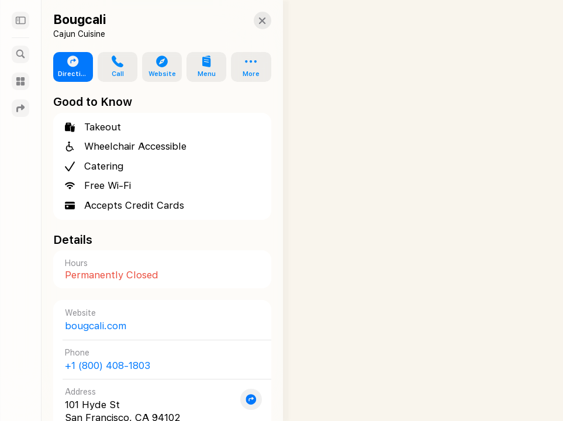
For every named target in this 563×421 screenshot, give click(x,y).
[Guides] (20, 81)
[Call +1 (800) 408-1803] (156, 359)
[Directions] (20, 108)
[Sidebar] (20, 20)
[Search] (20, 54)
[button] (251, 20)
